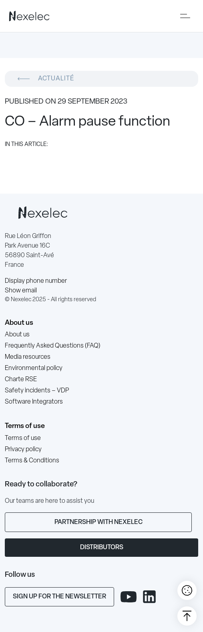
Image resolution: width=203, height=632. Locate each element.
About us (19, 323)
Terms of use (25, 426)
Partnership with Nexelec (98, 522)
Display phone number (36, 281)
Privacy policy (23, 449)
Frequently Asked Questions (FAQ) (52, 346)
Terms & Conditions (32, 461)
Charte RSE (21, 379)
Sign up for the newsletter (59, 597)
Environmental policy (33, 368)
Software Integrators (34, 402)
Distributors (101, 547)
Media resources (27, 357)
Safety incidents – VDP (37, 391)
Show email (21, 291)
